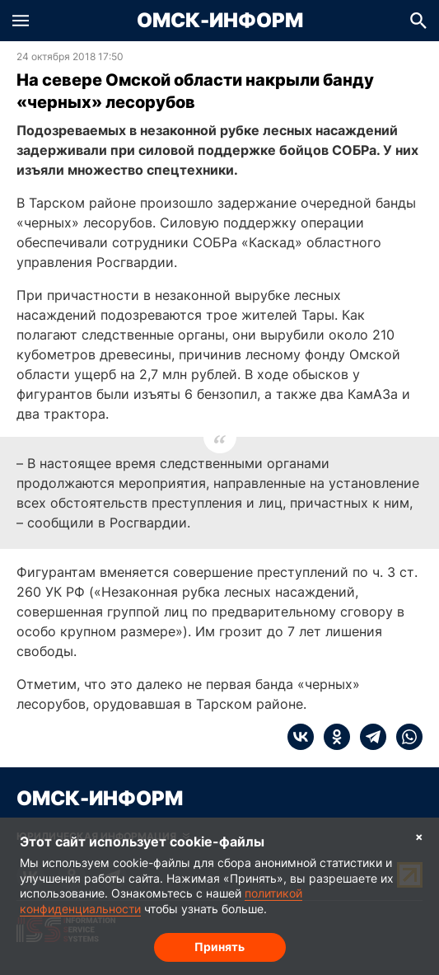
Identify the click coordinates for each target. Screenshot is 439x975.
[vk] (300, 737)
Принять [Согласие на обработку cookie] (219, 947)
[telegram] (368, 737)
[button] (20, 20)
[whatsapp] (404, 737)
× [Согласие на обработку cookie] (419, 836)
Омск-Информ (220, 20)
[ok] (332, 737)
